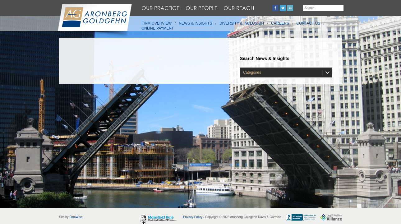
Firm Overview (156, 23)
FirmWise (75, 217)
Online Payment (157, 28)
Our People (201, 8)
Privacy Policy (192, 217)
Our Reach (239, 8)
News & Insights (195, 23)
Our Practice (160, 8)
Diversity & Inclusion (241, 23)
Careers (280, 23)
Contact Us (308, 23)
